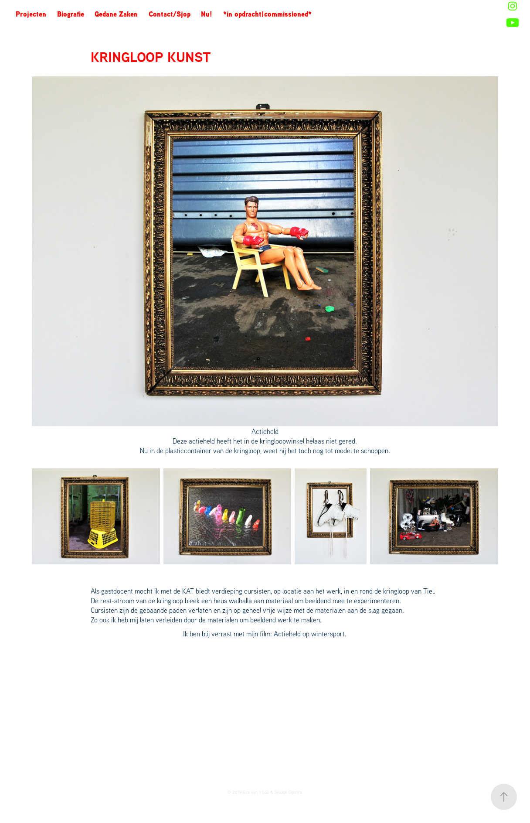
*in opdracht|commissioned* (267, 14)
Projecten (31, 14)
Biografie (70, 14)
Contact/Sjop (169, 14)
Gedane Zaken (116, 14)
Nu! (206, 14)
